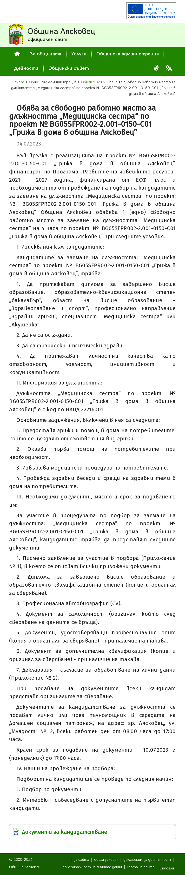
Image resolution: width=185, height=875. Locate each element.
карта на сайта (140, 867)
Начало (18, 82)
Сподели (166, 868)
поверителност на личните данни (92, 867)
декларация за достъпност (147, 859)
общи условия (106, 859)
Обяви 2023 (91, 82)
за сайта (81, 859)
